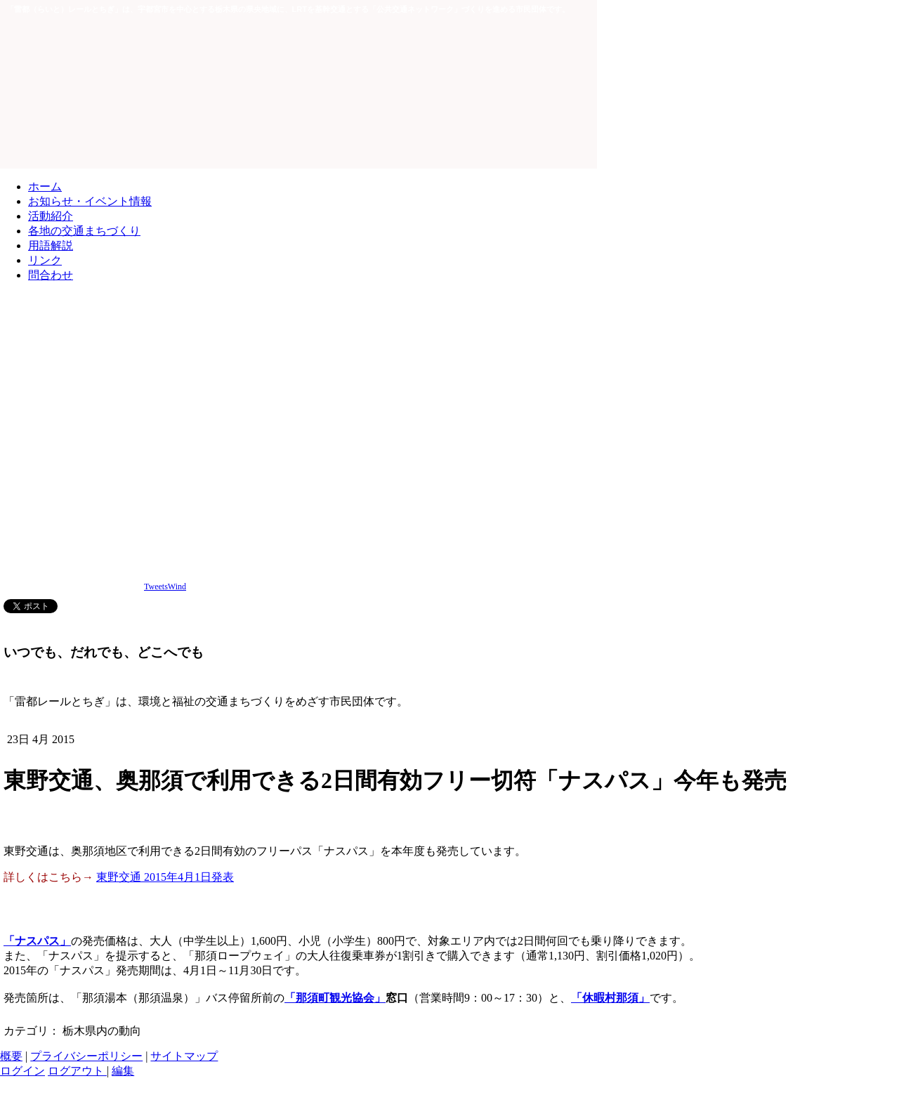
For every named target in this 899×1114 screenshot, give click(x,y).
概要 (11, 1056)
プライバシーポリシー (86, 1056)
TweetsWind (165, 586)
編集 (123, 1071)
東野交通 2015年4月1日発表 (165, 877)
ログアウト (77, 1071)
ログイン (22, 1071)
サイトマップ (184, 1056)
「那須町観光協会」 (335, 998)
